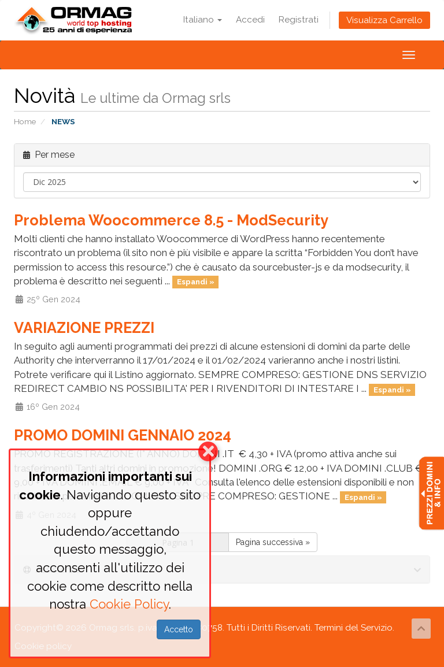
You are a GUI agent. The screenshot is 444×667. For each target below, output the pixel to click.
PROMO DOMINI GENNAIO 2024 (122, 435)
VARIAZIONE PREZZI (84, 327)
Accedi (250, 19)
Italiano (202, 19)
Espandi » (195, 281)
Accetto (178, 629)
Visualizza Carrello (384, 20)
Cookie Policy (129, 604)
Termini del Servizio (353, 627)
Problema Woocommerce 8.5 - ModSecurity (171, 220)
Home (25, 121)
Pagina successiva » (273, 542)
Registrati (299, 19)
